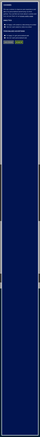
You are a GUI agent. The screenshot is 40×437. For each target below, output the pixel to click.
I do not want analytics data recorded (19, 27)
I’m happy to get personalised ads (17, 35)
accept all (19, 42)
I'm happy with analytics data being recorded (21, 25)
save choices (8, 42)
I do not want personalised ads (16, 38)
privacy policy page (26, 16)
